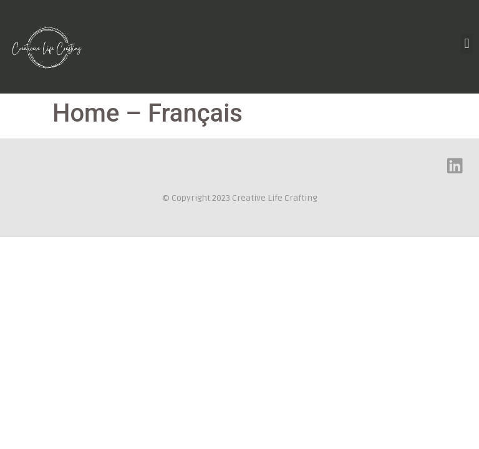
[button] (467, 44)
